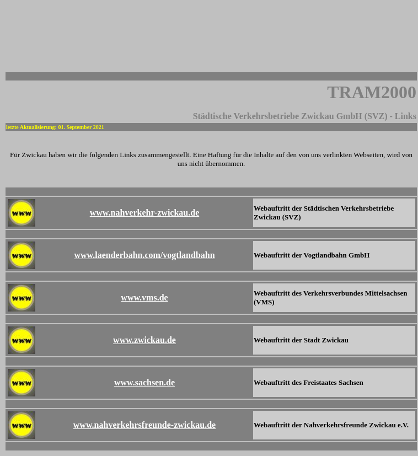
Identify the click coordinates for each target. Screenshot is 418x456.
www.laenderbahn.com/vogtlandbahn (144, 255)
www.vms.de (144, 297)
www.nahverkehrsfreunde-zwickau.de (144, 425)
